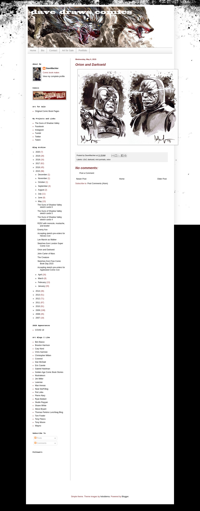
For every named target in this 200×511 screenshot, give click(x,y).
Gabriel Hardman (42, 369)
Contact (53, 50)
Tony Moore (40, 422)
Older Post (162, 179)
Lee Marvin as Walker (47, 239)
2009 (38, 310)
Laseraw (38, 382)
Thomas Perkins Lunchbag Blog (49, 412)
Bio (42, 50)
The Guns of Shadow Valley (47, 123)
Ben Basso (40, 342)
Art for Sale (68, 50)
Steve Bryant (40, 409)
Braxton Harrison (42, 345)
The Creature (43, 257)
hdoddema (105, 496)
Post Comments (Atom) (97, 183)
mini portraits (100, 159)
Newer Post (81, 179)
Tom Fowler (40, 416)
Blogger (125, 496)
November (43, 178)
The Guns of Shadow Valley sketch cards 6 (50, 206)
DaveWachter (52, 68)
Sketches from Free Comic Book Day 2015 (49, 262)
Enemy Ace (43, 229)
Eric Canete (40, 365)
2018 (38, 160)
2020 (38, 152)
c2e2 (85, 159)
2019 (38, 156)
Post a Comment (86, 173)
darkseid (91, 159)
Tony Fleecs (40, 419)
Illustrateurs (40, 375)
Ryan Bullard (40, 399)
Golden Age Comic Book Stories (49, 372)
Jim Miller (39, 379)
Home (33, 50)
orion (109, 159)
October (42, 182)
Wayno (38, 426)
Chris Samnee (41, 352)
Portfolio (83, 50)
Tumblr (38, 133)
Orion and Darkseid (46, 250)
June (40, 197)
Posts (38, 438)
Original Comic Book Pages (47, 111)
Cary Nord (39, 349)
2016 (38, 167)
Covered (38, 359)
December (43, 174)
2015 (38, 171)
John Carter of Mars (46, 253)
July (40, 194)
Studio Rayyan (41, 402)
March (41, 278)
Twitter (38, 137)
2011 (38, 302)
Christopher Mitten (43, 355)
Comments (40, 443)
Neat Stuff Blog (41, 389)
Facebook (39, 126)
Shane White (40, 405)
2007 (38, 318)
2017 (38, 163)
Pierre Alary (40, 395)
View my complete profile (54, 76)
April (40, 274)
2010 (38, 306)
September (43, 186)
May (40, 201)
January (42, 286)
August (41, 190)
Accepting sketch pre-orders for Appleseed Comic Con (51, 268)
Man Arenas (40, 385)
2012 (38, 298)
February (42, 282)
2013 (38, 295)
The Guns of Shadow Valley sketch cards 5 (50, 212)
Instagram (39, 130)
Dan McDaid (40, 362)
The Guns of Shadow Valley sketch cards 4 (50, 218)
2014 (38, 291)
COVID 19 (39, 330)
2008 (38, 314)
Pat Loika (39, 392)
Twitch (38, 140)
